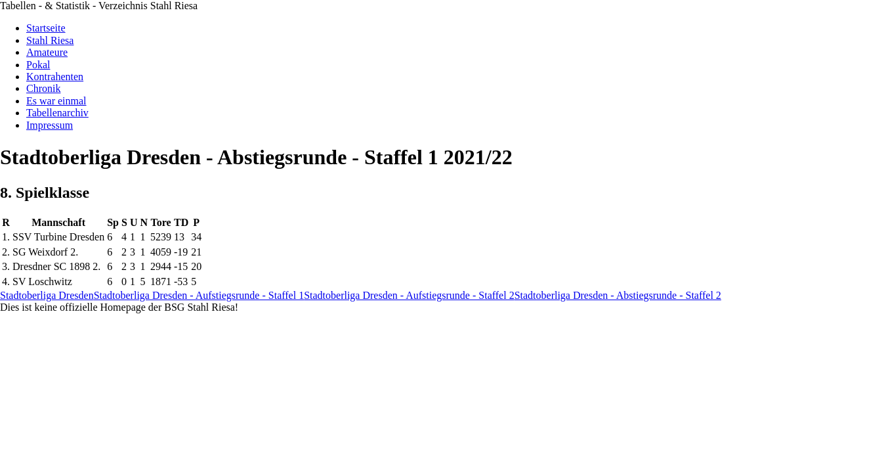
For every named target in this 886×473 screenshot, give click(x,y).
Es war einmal (56, 100)
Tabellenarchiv (57, 112)
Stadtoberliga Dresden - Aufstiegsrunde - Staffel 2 (409, 295)
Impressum (49, 125)
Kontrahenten (54, 76)
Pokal (38, 64)
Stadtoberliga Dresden (47, 295)
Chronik (43, 88)
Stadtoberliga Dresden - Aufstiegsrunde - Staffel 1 (199, 295)
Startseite (46, 28)
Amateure (47, 52)
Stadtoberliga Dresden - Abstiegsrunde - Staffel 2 (618, 295)
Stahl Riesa (50, 40)
